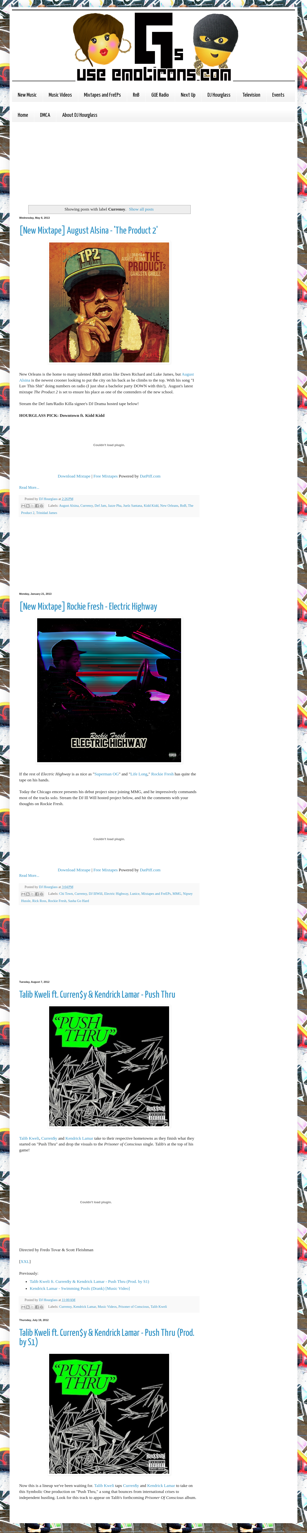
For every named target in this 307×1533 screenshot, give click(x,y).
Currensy (86, 505)
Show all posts (141, 209)
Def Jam (100, 505)
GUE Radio (160, 95)
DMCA (45, 115)
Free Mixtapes (105, 476)
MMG (176, 894)
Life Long (139, 774)
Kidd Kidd (151, 505)
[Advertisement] (91, 162)
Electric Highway (116, 894)
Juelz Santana (132, 505)
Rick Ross (39, 901)
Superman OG (106, 774)
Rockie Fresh (162, 774)
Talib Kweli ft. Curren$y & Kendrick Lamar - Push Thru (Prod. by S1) (89, 1281)
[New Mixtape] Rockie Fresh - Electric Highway (88, 607)
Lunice (135, 894)
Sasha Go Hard (78, 901)
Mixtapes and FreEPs (102, 95)
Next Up (188, 95)
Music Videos (60, 95)
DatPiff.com (150, 476)
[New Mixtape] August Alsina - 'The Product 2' (88, 231)
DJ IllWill (95, 894)
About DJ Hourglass (79, 115)
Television (251, 95)
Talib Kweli (29, 1138)
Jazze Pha (114, 505)
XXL (25, 1261)
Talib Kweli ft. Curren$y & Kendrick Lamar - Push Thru (97, 995)
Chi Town (66, 894)
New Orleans (169, 505)
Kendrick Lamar (79, 1138)
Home (23, 115)
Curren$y (49, 1138)
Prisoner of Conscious (133, 1307)
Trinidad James (46, 513)
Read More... (29, 487)
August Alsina (69, 505)
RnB (136, 95)
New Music (27, 95)
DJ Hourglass (218, 95)
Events (278, 95)
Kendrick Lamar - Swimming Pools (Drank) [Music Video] (80, 1288)
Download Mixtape (74, 476)
